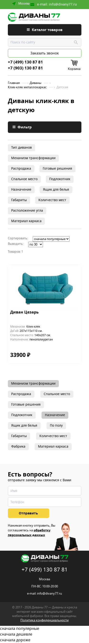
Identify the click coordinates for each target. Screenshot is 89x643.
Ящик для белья (56, 189)
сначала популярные (44, 629)
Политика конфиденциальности (44, 620)
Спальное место (24, 179)
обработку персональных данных (29, 532)
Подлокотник (59, 179)
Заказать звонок (44, 53)
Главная (14, 83)
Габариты (19, 200)
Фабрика (18, 446)
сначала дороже (44, 640)
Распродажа (21, 168)
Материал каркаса (26, 221)
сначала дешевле (44, 634)
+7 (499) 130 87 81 (25, 62)
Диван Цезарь (24, 312)
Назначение (21, 189)
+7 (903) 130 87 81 (25, 68)
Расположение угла (27, 210)
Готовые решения (57, 168)
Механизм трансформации (33, 158)
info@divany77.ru (63, 4)
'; (51, 239)
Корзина (74, 69)
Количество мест (52, 200)
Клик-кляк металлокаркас (27, 87)
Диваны (35, 83)
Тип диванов (21, 147)
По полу (56, 425)
